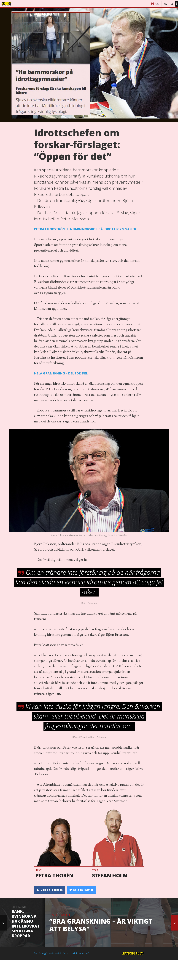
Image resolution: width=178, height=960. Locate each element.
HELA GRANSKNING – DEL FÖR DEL (61, 373)
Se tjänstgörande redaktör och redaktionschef (61, 953)
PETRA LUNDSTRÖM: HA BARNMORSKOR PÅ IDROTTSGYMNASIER (85, 229)
